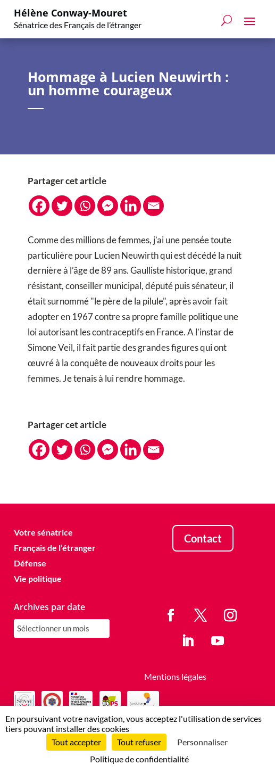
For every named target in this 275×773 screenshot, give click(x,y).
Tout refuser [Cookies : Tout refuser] (139, 742)
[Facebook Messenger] (107, 205)
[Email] (153, 205)
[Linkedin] (130, 205)
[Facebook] (39, 205)
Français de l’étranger (55, 547)
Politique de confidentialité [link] (139, 759)
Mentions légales (175, 676)
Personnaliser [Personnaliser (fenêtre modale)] (202, 742)
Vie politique (38, 578)
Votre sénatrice (43, 532)
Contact (203, 538)
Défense (30, 563)
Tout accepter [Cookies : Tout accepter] (76, 742)
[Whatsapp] (84, 205)
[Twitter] (62, 205)
